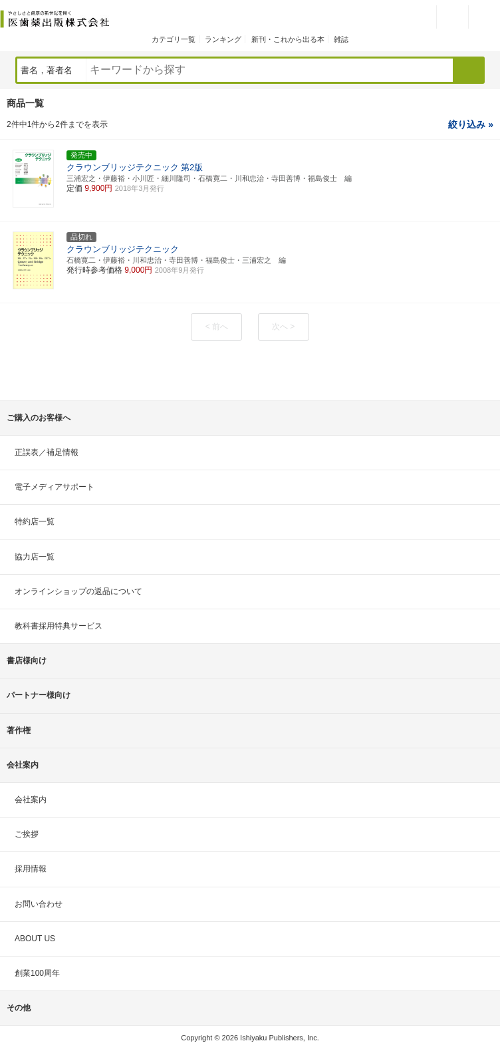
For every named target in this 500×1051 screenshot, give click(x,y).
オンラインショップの (78, 591)
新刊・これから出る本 (287, 39)
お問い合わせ (38, 904)
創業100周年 (37, 973)
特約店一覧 (35, 521)
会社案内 (31, 799)
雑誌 (341, 39)
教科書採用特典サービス (58, 626)
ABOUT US (35, 938)
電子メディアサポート (54, 487)
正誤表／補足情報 (46, 452)
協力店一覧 (35, 556)
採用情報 (31, 868)
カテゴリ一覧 (173, 39)
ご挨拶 (27, 834)
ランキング (223, 39)
